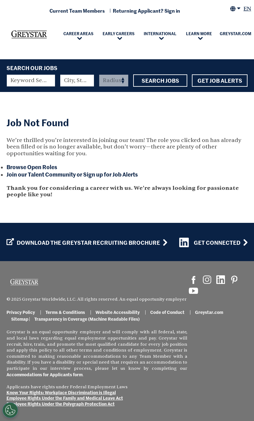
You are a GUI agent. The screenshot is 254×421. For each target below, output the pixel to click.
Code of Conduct (167, 312)
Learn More (199, 33)
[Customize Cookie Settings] (10, 410)
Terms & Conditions (65, 312)
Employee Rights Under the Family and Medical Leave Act (64, 398)
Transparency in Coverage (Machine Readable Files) (87, 319)
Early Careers (118, 33)
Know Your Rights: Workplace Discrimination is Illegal (61, 392)
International (160, 33)
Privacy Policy (20, 312)
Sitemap (19, 319)
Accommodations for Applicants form (44, 374)
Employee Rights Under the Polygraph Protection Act (60, 404)
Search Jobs (160, 80)
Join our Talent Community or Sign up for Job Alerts (72, 174)
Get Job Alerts (220, 80)
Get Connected (209, 242)
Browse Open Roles (31, 167)
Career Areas (78, 33)
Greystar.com (209, 312)
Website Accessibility (117, 312)
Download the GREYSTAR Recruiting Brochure (83, 242)
